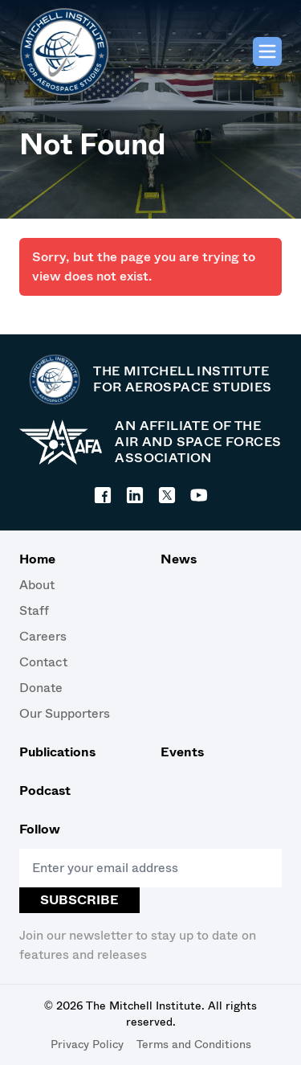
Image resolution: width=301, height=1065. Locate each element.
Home (37, 559)
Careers (43, 636)
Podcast (45, 790)
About (37, 585)
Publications (57, 752)
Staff (34, 610)
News (179, 559)
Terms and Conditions (193, 1044)
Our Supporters (64, 713)
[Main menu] (267, 51)
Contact (43, 662)
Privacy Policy (87, 1044)
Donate (41, 687)
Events (182, 752)
